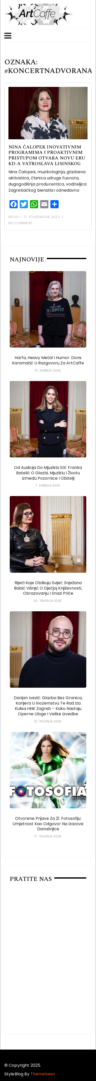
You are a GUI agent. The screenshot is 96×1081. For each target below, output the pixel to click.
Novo (13, 216)
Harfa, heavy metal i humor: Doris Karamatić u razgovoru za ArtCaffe (48, 360)
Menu (7, 36)
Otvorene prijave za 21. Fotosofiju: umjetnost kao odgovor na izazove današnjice (48, 823)
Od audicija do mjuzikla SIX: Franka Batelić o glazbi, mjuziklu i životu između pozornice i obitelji (48, 473)
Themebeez (42, 1074)
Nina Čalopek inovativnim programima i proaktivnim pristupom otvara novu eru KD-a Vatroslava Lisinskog (46, 155)
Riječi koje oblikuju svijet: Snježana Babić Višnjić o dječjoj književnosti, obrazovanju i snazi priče (48, 588)
